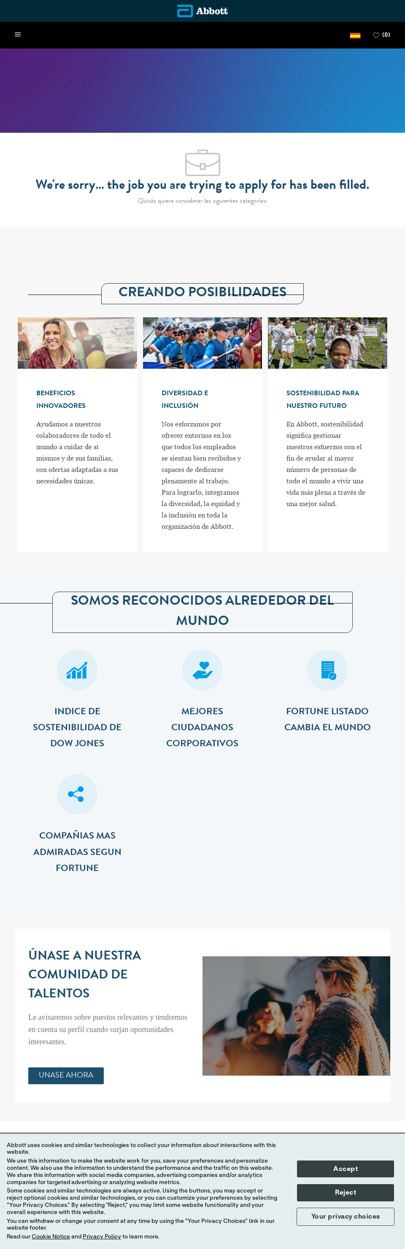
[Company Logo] (202, 11)
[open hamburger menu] (18, 35)
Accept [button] (345, 1169)
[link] (66, 1075)
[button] (355, 35)
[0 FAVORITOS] (381, 35)
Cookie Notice (51, 1237)
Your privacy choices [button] (345, 1216)
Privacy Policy (102, 1237)
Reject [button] (345, 1192)
